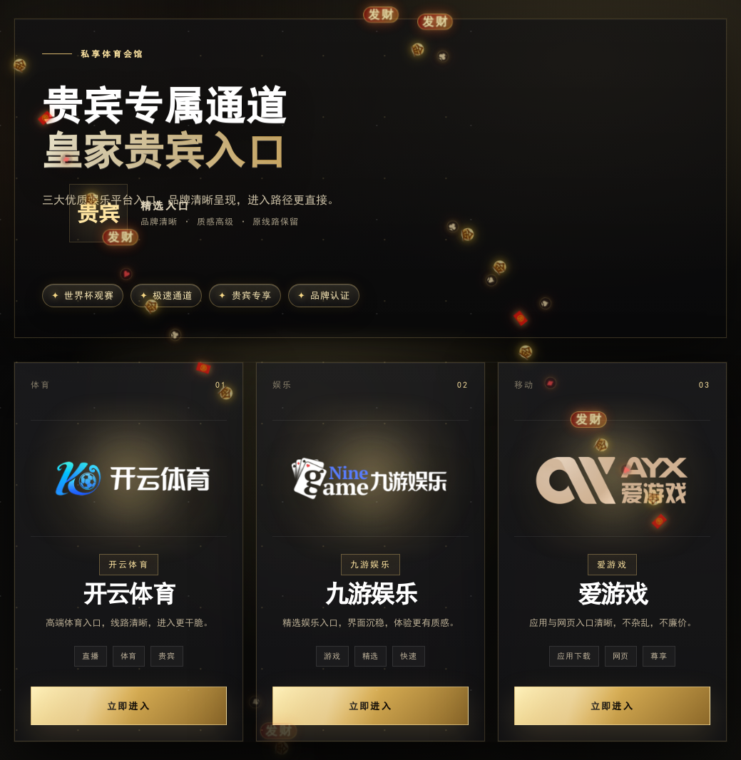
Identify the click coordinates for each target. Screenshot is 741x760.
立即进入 (128, 706)
